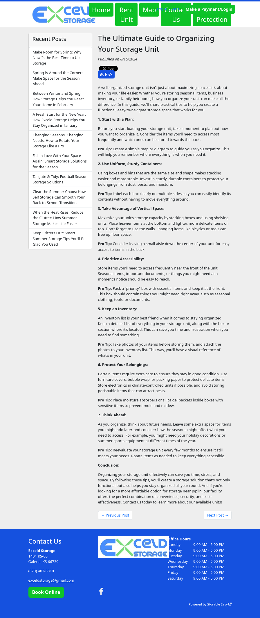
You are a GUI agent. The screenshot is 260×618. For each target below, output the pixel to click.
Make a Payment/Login (209, 9)
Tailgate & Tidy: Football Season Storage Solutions (59, 179)
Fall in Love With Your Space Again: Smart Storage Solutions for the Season (59, 161)
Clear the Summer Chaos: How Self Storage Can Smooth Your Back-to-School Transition (59, 197)
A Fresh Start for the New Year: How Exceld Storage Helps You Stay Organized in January (59, 120)
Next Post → (218, 515)
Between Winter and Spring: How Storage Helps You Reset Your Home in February (58, 99)
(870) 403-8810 (167, 9)
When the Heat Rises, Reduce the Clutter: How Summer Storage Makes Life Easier (57, 218)
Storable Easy (219, 604)
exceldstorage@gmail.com (51, 580)
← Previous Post (115, 515)
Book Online (46, 592)
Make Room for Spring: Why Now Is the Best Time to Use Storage (56, 57)
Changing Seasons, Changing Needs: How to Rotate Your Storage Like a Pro (57, 140)
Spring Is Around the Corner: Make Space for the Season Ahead (57, 78)
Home (101, 9)
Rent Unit (126, 14)
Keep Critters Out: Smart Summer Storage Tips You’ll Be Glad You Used (58, 238)
